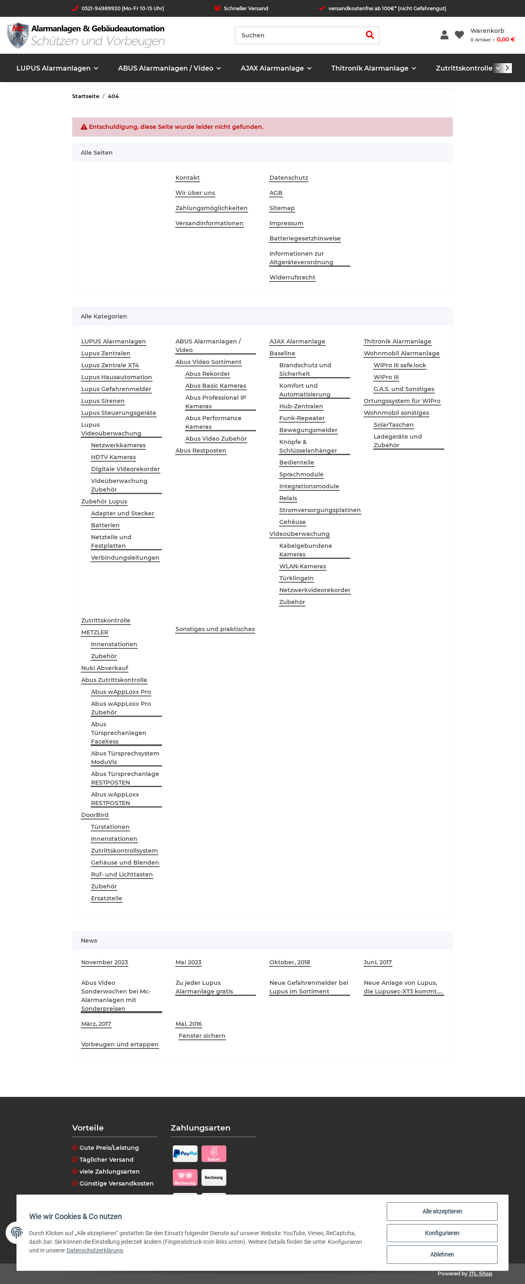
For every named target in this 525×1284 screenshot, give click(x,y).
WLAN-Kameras (302, 566)
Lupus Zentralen (105, 353)
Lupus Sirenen (103, 401)
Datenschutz (288, 177)
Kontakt (188, 177)
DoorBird (95, 815)
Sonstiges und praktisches (215, 629)
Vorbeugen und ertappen (120, 1044)
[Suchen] (298, 35)
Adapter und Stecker (122, 513)
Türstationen (110, 827)
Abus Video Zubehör (216, 438)
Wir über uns (195, 193)
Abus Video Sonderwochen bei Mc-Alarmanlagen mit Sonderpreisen (116, 995)
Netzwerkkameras (118, 445)
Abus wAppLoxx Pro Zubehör (121, 708)
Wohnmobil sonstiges (396, 413)
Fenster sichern (202, 1035)
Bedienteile (296, 462)
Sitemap (282, 208)
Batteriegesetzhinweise (305, 238)
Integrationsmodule (309, 486)
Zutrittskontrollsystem (124, 850)
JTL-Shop (480, 1273)
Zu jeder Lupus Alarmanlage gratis (204, 987)
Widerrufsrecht (292, 277)
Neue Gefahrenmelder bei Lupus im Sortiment (308, 987)
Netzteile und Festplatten (111, 541)
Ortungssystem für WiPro (402, 401)
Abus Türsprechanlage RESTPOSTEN (125, 778)
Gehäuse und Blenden (125, 862)
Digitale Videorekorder (125, 469)
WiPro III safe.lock (400, 365)
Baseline (282, 353)
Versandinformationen (210, 223)
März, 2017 (96, 1024)
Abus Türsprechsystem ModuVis (125, 758)
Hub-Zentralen (301, 406)
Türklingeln (296, 578)
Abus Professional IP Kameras (215, 402)
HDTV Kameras (113, 457)
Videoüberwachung (299, 534)
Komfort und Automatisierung (305, 390)
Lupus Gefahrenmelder (116, 389)
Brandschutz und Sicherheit (305, 370)
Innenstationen (114, 644)
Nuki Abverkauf (104, 668)
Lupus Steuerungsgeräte (118, 413)
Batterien (105, 525)
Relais (288, 498)
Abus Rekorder (207, 374)
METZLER (94, 632)
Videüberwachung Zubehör (119, 485)
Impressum (286, 223)
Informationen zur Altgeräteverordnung (301, 258)
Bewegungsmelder (308, 430)
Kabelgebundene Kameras (305, 550)
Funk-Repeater (302, 418)
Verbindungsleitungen (125, 557)
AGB (276, 193)
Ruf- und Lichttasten (122, 874)
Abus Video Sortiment (209, 362)
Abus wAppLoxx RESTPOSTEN (115, 799)
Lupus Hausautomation (116, 377)
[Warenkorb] (492, 35)
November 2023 (104, 962)
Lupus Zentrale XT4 (110, 365)
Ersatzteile (106, 898)
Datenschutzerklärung (95, 1250)
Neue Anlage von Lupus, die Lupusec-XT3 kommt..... (403, 987)
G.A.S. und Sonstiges (404, 389)
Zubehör (292, 602)
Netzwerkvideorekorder (315, 590)
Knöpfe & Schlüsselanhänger (308, 446)
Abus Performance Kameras (213, 422)
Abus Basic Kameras (215, 385)
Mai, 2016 (189, 1024)
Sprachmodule (301, 474)
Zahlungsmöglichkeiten (212, 208)
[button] (444, 35)
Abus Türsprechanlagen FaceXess (118, 733)
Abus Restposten (201, 450)
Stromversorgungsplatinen (320, 510)
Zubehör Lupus (104, 501)
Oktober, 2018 (289, 962)
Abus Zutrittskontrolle (114, 680)
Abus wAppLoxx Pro (121, 692)
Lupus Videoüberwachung (111, 429)
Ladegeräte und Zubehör (398, 441)
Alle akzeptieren (441, 1212)
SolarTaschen (394, 424)
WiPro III (386, 377)
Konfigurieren (441, 1233)
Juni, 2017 (378, 962)
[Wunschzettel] (459, 35)
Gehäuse (292, 522)
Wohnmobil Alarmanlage (402, 353)
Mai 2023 (188, 962)
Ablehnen (441, 1255)
